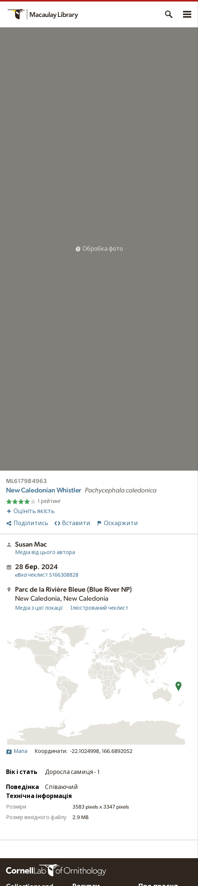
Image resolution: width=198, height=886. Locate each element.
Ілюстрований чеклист (99, 608)
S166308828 (46, 575)
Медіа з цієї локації (39, 608)
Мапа (16, 751)
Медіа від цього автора (45, 552)
